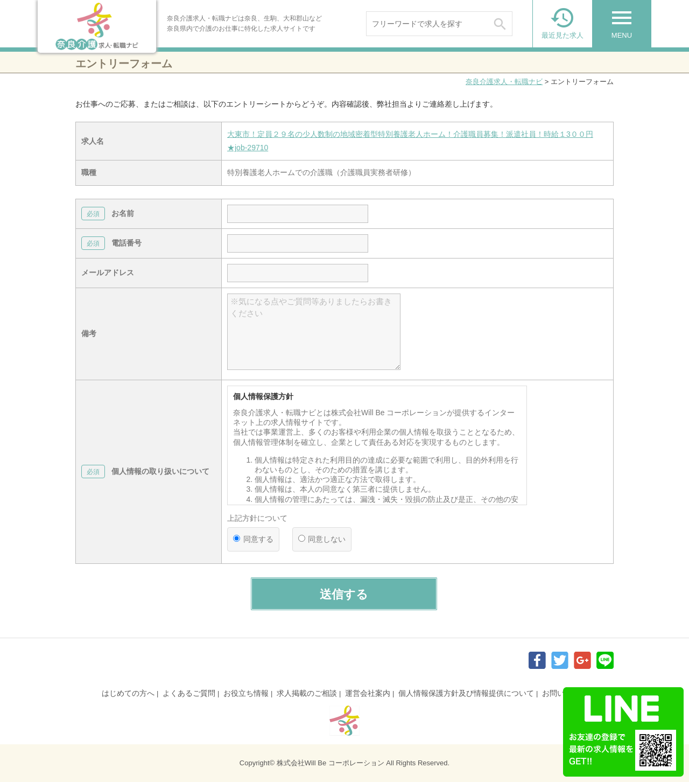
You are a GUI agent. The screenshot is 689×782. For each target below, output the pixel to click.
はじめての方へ (128, 693)
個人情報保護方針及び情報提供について (466, 693)
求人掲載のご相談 (307, 693)
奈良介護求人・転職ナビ (504, 82)
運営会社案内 (367, 693)
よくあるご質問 (189, 693)
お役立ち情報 (246, 693)
